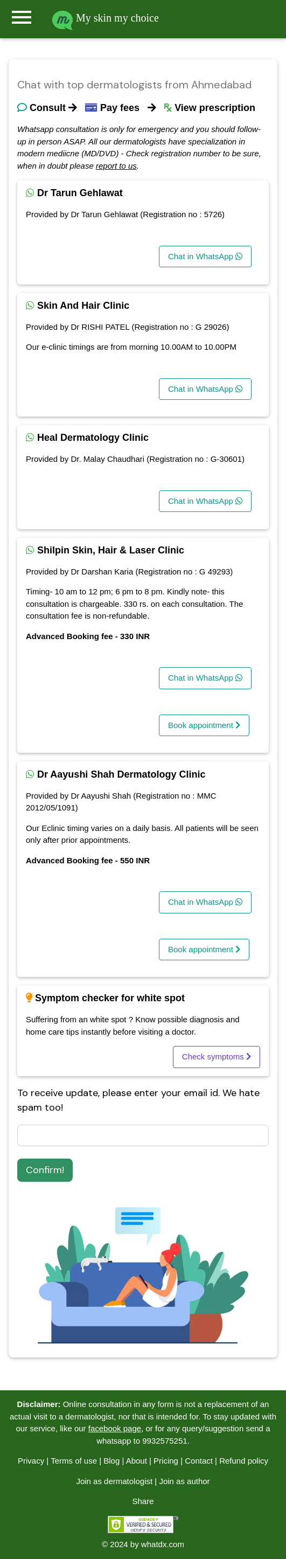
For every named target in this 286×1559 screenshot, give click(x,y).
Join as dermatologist (114, 1481)
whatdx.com (162, 1544)
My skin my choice (105, 18)
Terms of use (74, 1460)
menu (21, 17)
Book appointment (204, 725)
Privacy (31, 1460)
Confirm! (45, 1169)
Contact (199, 1460)
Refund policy (243, 1460)
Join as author (184, 1481)
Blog (111, 1460)
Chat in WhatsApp (205, 256)
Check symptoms (216, 1056)
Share (143, 1501)
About (136, 1460)
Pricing (166, 1460)
